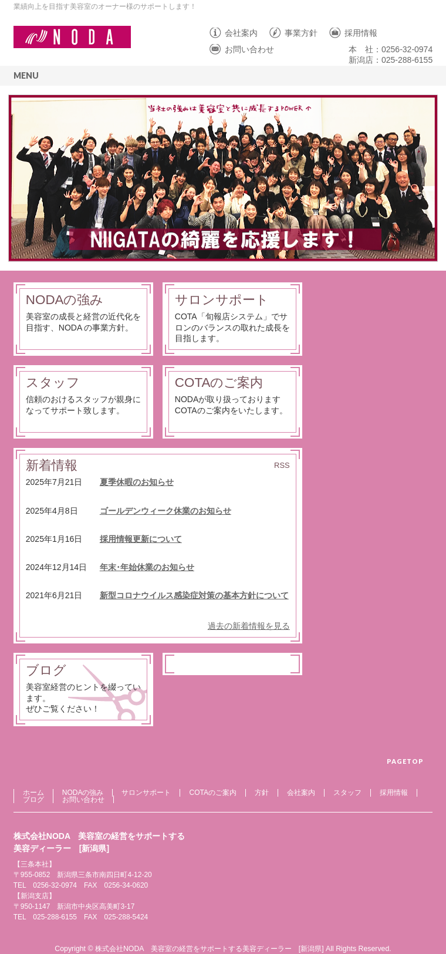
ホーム (33, 792)
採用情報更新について (141, 539)
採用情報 (360, 33)
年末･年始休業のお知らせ (147, 567)
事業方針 (301, 33)
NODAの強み (65, 299)
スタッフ (53, 382)
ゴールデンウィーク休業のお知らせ (165, 510)
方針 (262, 792)
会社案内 (241, 33)
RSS (282, 465)
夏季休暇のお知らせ (137, 482)
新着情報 (51, 465)
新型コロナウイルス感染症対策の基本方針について (194, 595)
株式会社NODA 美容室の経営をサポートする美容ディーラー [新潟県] (209, 949)
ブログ (46, 670)
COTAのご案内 (219, 382)
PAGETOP (405, 761)
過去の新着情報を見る (249, 626)
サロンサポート (222, 299)
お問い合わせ (249, 49)
